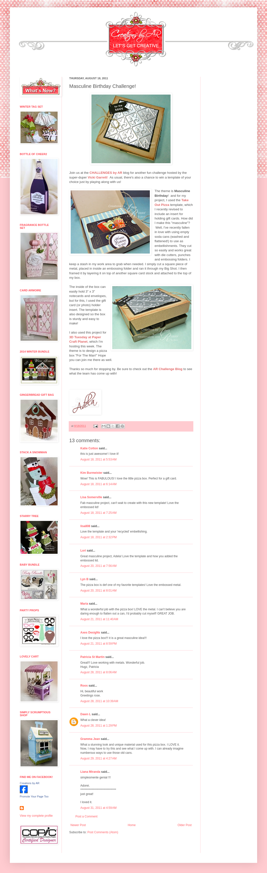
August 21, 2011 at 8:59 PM (98, 643)
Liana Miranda (90, 772)
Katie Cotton (89, 448)
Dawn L (85, 714)
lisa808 (85, 526)
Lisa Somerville (91, 497)
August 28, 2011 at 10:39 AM (99, 701)
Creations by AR (29, 783)
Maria (84, 603)
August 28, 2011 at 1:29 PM (98, 725)
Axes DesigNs (90, 632)
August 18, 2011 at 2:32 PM (98, 537)
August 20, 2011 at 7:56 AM (98, 566)
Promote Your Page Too (34, 796)
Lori (83, 550)
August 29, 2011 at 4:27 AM (98, 758)
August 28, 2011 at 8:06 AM (98, 672)
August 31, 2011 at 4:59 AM (98, 808)
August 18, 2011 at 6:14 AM (98, 484)
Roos (84, 685)
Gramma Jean (90, 739)
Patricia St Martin (92, 657)
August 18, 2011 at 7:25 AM (98, 513)
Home (132, 825)
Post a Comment (86, 816)
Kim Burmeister (91, 473)
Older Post (185, 825)
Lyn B (84, 579)
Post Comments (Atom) (102, 832)
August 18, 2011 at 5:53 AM (98, 459)
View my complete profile (36, 815)
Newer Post (78, 825)
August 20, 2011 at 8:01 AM (98, 590)
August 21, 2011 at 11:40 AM (99, 619)
